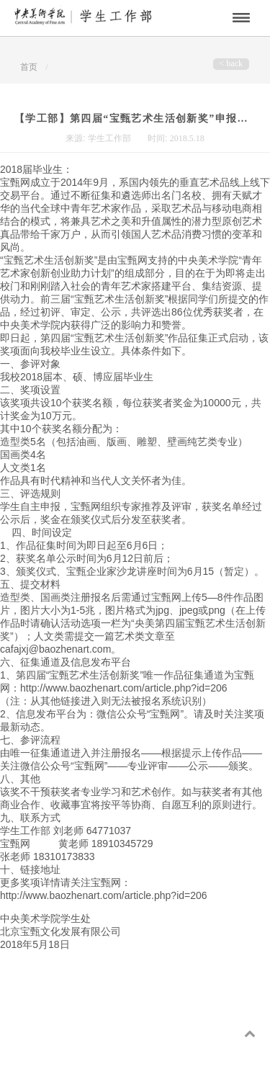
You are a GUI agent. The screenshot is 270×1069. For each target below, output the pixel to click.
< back (231, 63)
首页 (28, 67)
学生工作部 (110, 138)
